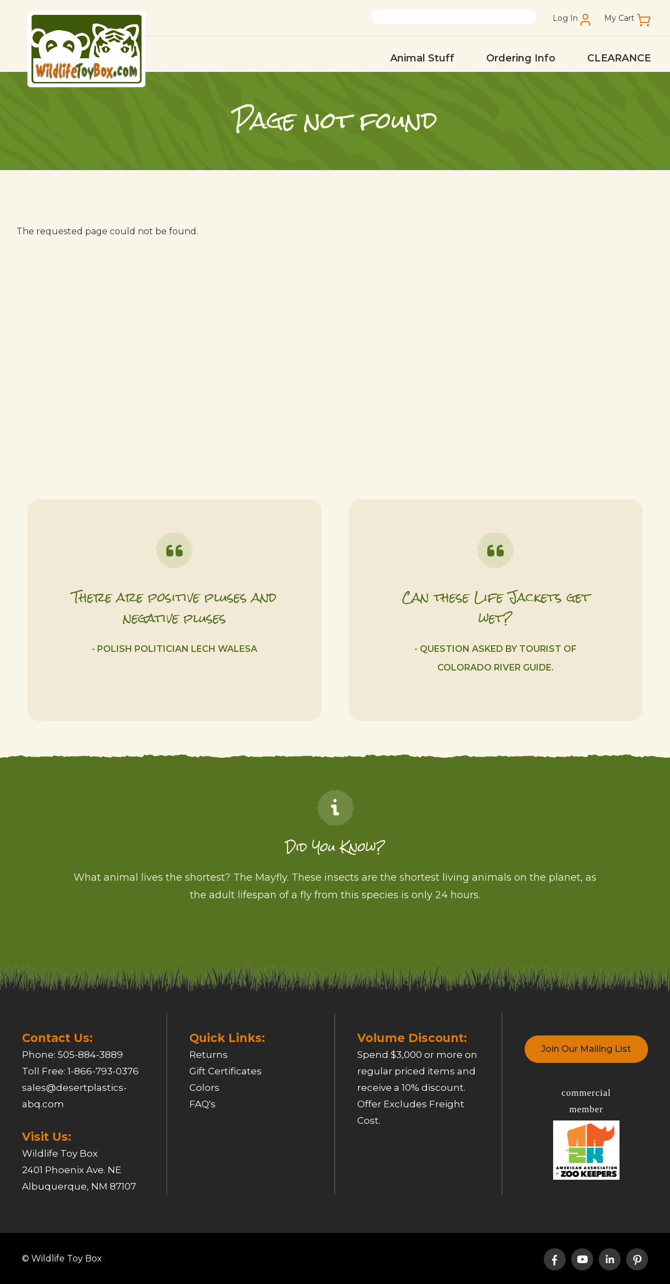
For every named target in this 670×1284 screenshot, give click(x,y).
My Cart (619, 18)
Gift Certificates (225, 1071)
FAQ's (202, 1104)
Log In (565, 18)
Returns (208, 1054)
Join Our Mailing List (586, 1049)
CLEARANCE (619, 58)
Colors (204, 1087)
